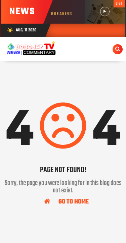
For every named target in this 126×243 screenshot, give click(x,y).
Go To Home (66, 201)
